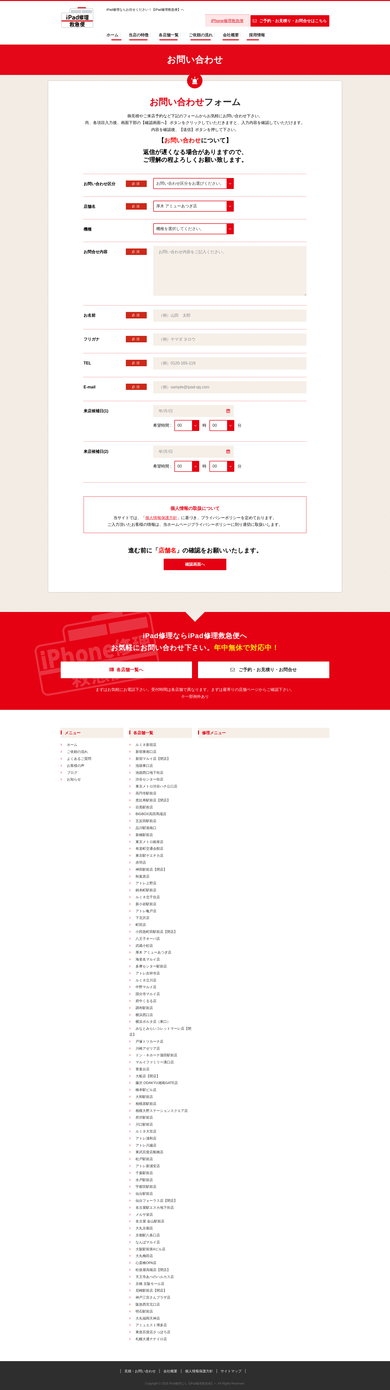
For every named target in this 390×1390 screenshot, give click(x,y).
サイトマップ (231, 1371)
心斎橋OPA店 (146, 1263)
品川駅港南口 (146, 828)
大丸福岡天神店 (148, 1318)
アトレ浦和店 (146, 1138)
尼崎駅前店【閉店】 (151, 1290)
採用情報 (257, 35)
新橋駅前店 (144, 835)
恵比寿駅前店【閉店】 (153, 800)
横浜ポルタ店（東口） (153, 1022)
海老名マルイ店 (148, 959)
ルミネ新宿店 (146, 745)
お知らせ (74, 779)
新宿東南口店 (146, 752)
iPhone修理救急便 (227, 21)
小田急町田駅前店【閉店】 (156, 932)
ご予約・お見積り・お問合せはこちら (290, 21)
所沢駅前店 (144, 1117)
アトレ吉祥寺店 (148, 973)
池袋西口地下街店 (149, 773)
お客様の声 (75, 766)
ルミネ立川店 (146, 980)
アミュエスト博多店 (151, 1325)
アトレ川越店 (146, 1145)
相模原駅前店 (146, 1104)
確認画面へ (195, 564)
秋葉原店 (142, 876)
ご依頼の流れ (201, 35)
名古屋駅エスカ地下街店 (155, 1207)
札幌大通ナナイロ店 (151, 1339)
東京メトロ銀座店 (149, 842)
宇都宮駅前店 (146, 1187)
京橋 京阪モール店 (150, 1284)
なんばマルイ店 (148, 1242)
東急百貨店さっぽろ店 (153, 1332)
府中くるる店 (146, 1001)
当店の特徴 (138, 35)
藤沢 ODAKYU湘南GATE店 (157, 1083)
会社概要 (231, 35)
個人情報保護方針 (161, 518)
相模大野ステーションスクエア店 (162, 1111)
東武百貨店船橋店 (149, 1152)
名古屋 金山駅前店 (150, 1221)
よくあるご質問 (79, 759)
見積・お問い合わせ (140, 1371)
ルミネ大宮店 (146, 1131)
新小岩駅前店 (146, 904)
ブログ (72, 773)
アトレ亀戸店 (146, 911)
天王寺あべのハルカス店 (155, 1277)
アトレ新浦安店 (148, 1166)
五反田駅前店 (146, 821)
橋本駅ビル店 (146, 1090)
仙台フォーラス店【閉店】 (156, 1201)
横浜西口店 (144, 1015)
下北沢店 (142, 918)
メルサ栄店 (144, 1214)
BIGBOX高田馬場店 (151, 814)
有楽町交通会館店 (149, 848)
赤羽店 (141, 862)
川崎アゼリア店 (148, 1048)
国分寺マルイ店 (148, 994)
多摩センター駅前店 (151, 966)
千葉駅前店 (144, 1173)
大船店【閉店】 (148, 1076)
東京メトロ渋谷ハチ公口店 (156, 786)
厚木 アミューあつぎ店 (153, 952)
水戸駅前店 (144, 1180)
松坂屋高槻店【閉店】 (153, 1270)
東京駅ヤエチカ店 (149, 855)
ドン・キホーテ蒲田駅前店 (156, 1055)
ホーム (112, 35)
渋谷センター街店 (149, 779)
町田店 (141, 925)
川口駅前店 (144, 1124)
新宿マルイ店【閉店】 (153, 759)
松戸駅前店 (144, 1159)
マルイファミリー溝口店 (155, 1062)
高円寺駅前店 (146, 793)
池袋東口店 (144, 766)
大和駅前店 (144, 1097)
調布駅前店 (144, 1008)
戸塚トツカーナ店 (149, 1041)
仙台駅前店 (144, 1194)
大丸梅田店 (144, 1256)
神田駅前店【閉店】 (151, 869)
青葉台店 (142, 1069)
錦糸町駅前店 (146, 890)
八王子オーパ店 (148, 939)
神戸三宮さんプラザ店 (153, 1297)
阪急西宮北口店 (148, 1304)
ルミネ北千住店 (148, 897)
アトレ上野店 (146, 883)
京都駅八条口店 (148, 1235)
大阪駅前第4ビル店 (150, 1249)
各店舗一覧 (169, 35)
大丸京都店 (144, 1228)
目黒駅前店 (144, 807)
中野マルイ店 (146, 987)
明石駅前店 (144, 1311)
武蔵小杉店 (144, 946)
